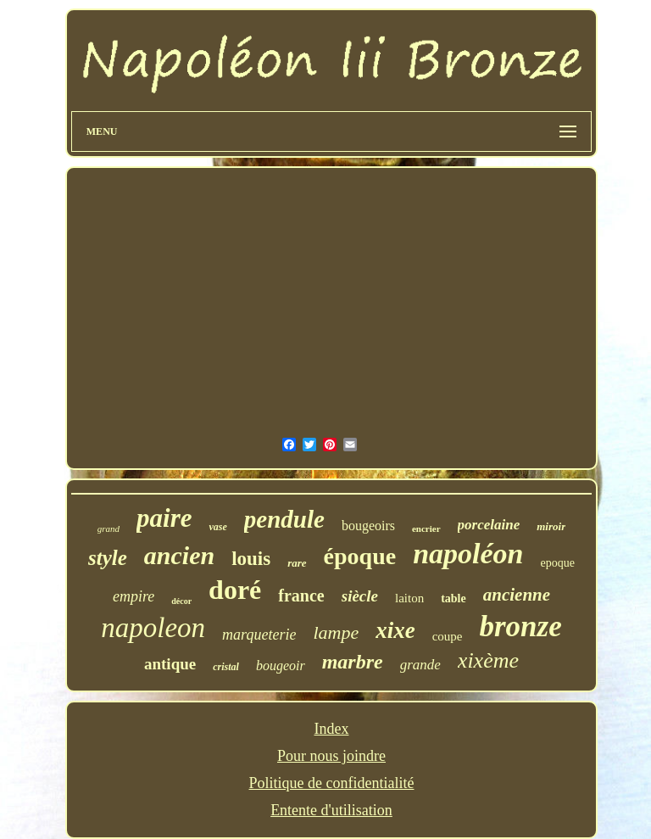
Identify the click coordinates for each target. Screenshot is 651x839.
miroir (551, 526)
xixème (488, 660)
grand (108, 528)
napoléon (468, 553)
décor (181, 601)
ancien (179, 555)
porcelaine (489, 525)
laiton (409, 598)
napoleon (153, 627)
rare (296, 563)
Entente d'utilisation (331, 810)
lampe (336, 632)
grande (420, 665)
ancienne (516, 595)
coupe (447, 636)
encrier (426, 528)
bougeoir (280, 665)
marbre (352, 662)
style (107, 557)
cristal (226, 667)
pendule (284, 519)
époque (360, 556)
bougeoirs (368, 525)
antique (170, 664)
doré (235, 589)
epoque (558, 563)
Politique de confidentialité (332, 783)
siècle (360, 596)
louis (250, 558)
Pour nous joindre (331, 755)
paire (164, 518)
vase (217, 527)
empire (133, 596)
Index (331, 728)
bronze (520, 626)
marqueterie (259, 634)
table (453, 598)
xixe (395, 630)
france (301, 595)
